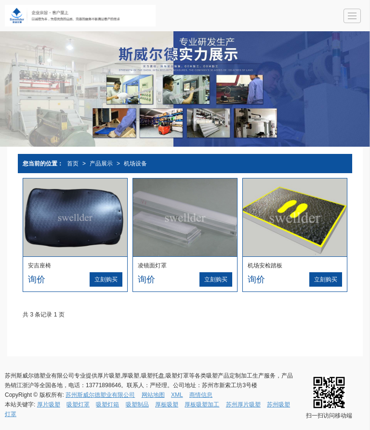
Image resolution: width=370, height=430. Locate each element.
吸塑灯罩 (78, 404)
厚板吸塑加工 (202, 404)
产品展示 (101, 163)
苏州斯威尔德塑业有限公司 (100, 395)
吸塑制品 (137, 404)
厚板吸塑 (166, 404)
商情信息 (200, 395)
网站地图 (153, 395)
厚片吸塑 (48, 404)
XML (177, 395)
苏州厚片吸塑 (243, 404)
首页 (73, 163)
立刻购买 (106, 279)
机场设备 (135, 163)
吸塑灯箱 (107, 404)
